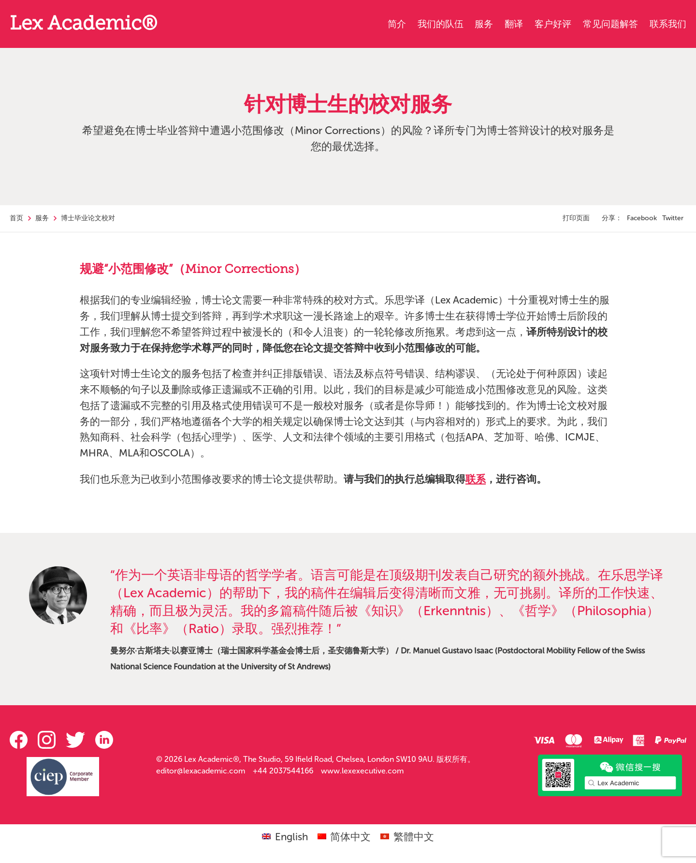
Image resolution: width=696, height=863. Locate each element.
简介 (397, 24)
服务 (484, 24)
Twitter (672, 218)
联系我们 (668, 24)
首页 (16, 218)
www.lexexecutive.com (362, 770)
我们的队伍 (441, 24)
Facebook (642, 218)
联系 (475, 479)
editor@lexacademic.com (200, 770)
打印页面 (576, 218)
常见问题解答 (610, 24)
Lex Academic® (83, 25)
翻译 (514, 24)
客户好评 (553, 24)
